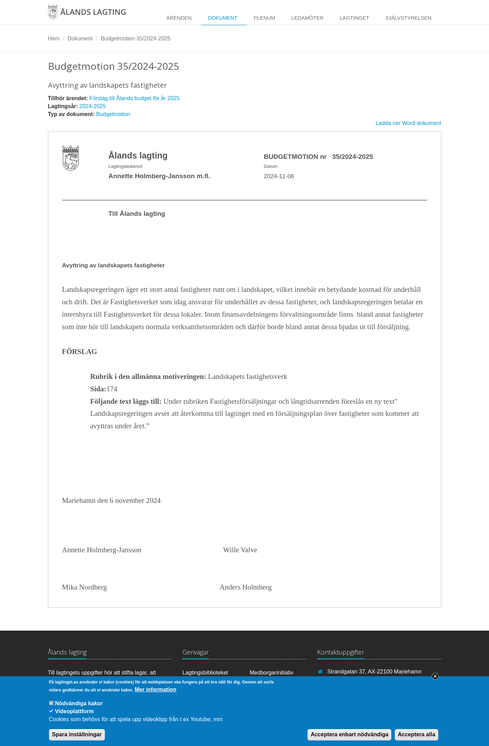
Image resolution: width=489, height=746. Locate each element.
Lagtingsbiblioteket (205, 673)
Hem (54, 38)
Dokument (222, 18)
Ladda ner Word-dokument (408, 123)
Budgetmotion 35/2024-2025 (135, 38)
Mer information (155, 695)
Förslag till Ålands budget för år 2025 (134, 98)
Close (435, 682)
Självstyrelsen (408, 18)
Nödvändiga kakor (79, 709)
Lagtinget (354, 18)
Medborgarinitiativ (271, 673)
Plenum (264, 18)
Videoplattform (74, 717)
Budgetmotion (113, 114)
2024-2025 (92, 106)
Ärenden (179, 18)
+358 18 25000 (345, 682)
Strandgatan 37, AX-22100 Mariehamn (374, 672)
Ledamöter (307, 18)
